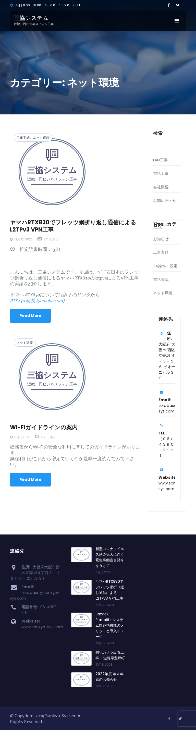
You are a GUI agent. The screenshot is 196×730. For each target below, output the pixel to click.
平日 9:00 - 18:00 (25, 5)
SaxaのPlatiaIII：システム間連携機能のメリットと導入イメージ (109, 625)
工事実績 (23, 138)
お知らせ (161, 238)
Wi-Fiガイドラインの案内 (44, 427)
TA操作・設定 (165, 266)
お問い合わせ (164, 200)
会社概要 (161, 187)
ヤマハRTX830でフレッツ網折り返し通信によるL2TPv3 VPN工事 (73, 226)
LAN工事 (160, 160)
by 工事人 (51, 239)
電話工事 (161, 173)
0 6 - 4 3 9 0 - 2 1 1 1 (62, 5)
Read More (30, 315)
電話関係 (161, 279)
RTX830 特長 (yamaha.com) (37, 300)
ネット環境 (41, 138)
